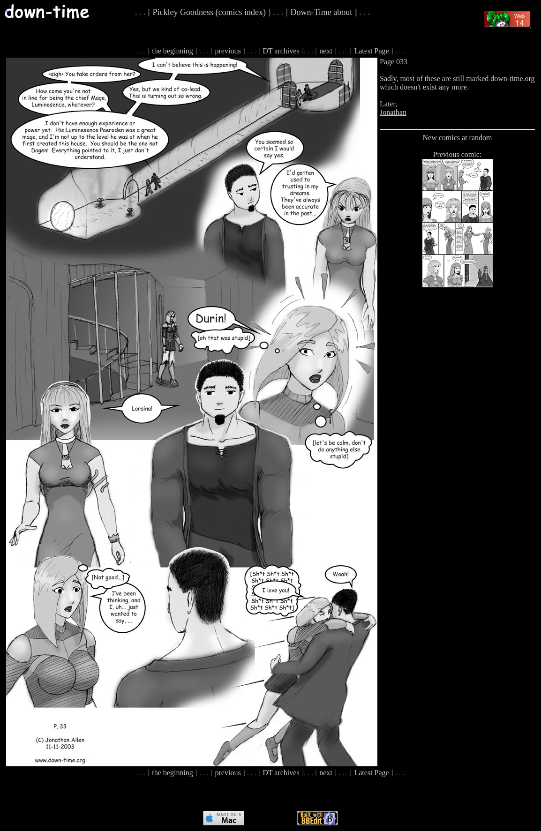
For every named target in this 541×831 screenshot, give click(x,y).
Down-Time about (321, 12)
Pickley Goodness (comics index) (209, 12)
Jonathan (393, 112)
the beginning (172, 51)
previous (228, 51)
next (325, 51)
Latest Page (371, 51)
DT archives (281, 51)
